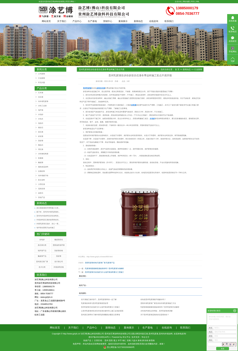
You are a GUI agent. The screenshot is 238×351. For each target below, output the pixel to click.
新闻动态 (138, 21)
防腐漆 (40, 158)
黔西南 (152, 340)
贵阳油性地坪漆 (59, 245)
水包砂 (40, 114)
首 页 (177, 69)
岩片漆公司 (58, 262)
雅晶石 (40, 145)
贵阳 (111, 340)
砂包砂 (42, 240)
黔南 (140, 340)
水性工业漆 (42, 106)
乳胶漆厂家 (101, 263)
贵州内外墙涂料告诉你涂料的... (48, 216)
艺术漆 (40, 93)
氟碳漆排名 (58, 240)
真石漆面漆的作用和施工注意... (48, 208)
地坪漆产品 (42, 251)
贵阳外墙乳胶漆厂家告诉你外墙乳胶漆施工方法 (158, 303)
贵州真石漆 (143, 334)
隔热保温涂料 (43, 167)
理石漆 (40, 149)
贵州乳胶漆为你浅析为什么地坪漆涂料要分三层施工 (104, 272)
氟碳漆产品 (42, 256)
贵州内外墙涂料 (166, 334)
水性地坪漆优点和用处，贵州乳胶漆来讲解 (156, 311)
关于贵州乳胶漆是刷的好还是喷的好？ (154, 315)
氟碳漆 (40, 162)
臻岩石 (40, 128)
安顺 (129, 340)
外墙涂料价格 (59, 267)
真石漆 (40, 132)
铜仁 (124, 340)
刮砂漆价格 (58, 251)
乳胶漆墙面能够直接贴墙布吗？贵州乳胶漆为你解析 (104, 268)
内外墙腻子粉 (43, 176)
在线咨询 (153, 21)
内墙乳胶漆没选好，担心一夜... (48, 224)
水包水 (40, 119)
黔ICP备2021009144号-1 (100, 337)
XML (197, 2)
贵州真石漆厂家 (42, 262)
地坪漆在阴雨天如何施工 (45, 228)
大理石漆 (41, 184)
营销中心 (107, 21)
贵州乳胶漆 (153, 334)
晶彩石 (40, 193)
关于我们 (61, 21)
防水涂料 (41, 180)
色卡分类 (42, 267)
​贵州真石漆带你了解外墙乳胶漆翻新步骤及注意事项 (100, 315)
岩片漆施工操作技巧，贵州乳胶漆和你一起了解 (99, 299)
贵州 (106, 340)
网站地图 (186, 2)
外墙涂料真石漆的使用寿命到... (48, 220)
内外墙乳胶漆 (43, 101)
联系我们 (169, 21)
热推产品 (87, 340)
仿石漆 (40, 97)
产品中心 (76, 21)
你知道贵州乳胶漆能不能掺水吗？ (153, 299)
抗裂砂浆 (41, 171)
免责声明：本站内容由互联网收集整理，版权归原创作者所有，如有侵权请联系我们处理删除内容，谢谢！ (119, 344)
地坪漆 (40, 110)
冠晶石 (40, 123)
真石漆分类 (42, 245)
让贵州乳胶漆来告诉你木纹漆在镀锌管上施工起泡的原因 (102, 311)
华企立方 (145, 337)
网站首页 (46, 21)
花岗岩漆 (41, 189)
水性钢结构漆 (43, 154)
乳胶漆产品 (110, 263)
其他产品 (41, 197)
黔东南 (145, 340)
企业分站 (178, 2)
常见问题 (41, 82)
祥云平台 (126, 337)
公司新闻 (41, 74)
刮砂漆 (40, 141)
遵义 (115, 340)
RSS (193, 2)
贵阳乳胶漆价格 (91, 263)
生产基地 (92, 21)
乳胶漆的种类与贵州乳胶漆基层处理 (94, 303)
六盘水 (134, 340)
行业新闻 (41, 78)
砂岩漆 (40, 136)
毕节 (120, 340)
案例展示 (123, 21)
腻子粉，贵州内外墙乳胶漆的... (48, 212)
